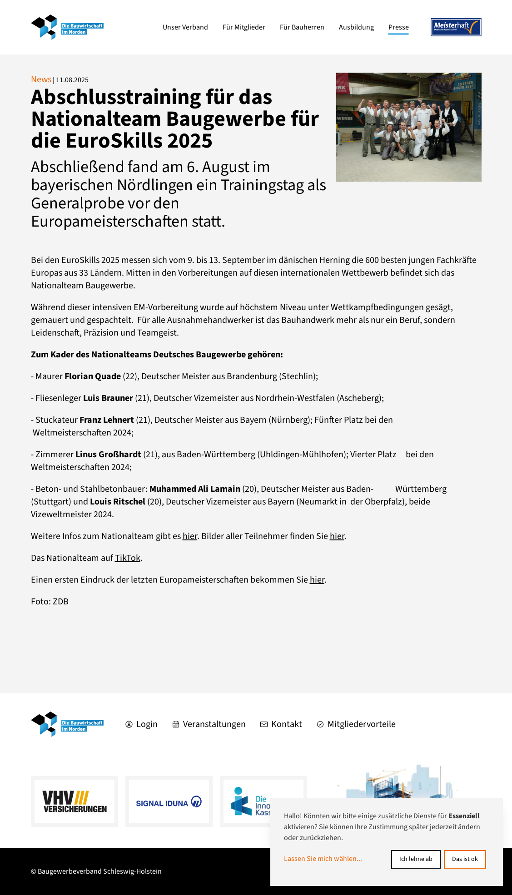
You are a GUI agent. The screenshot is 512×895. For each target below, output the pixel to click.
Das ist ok (465, 859)
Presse (398, 27)
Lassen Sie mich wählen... (323, 859)
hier (190, 536)
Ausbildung (356, 27)
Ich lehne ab (415, 859)
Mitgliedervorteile (356, 724)
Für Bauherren (302, 27)
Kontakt (281, 724)
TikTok (127, 558)
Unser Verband (185, 27)
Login (141, 724)
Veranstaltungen (209, 724)
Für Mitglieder (244, 27)
